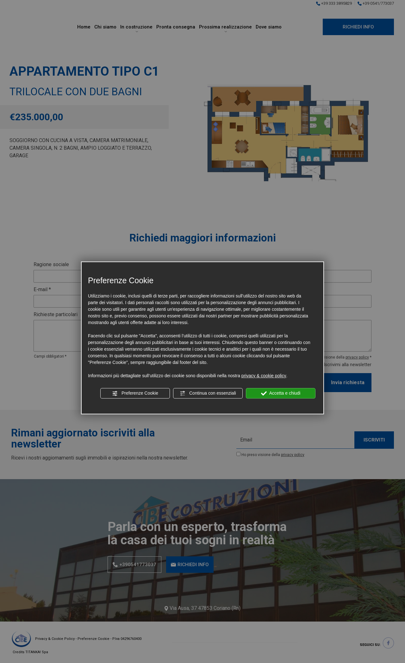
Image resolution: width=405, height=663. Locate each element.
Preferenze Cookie (135, 393)
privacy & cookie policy (263, 375)
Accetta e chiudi (281, 393)
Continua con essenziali (208, 393)
